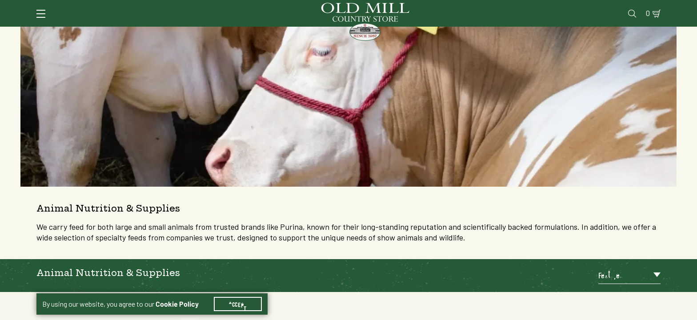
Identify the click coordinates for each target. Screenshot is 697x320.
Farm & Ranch (588, 33)
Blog (625, 7)
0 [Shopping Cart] (645, 7)
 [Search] (650, 33)
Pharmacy (515, 7)
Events (596, 7)
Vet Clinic (472, 7)
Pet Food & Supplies (393, 33)
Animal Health (169, 33)
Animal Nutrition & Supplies (276, 33)
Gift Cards (558, 7)
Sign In (148, 7)
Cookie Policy (177, 293)
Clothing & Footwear (496, 33)
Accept (238, 293)
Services (431, 7)
